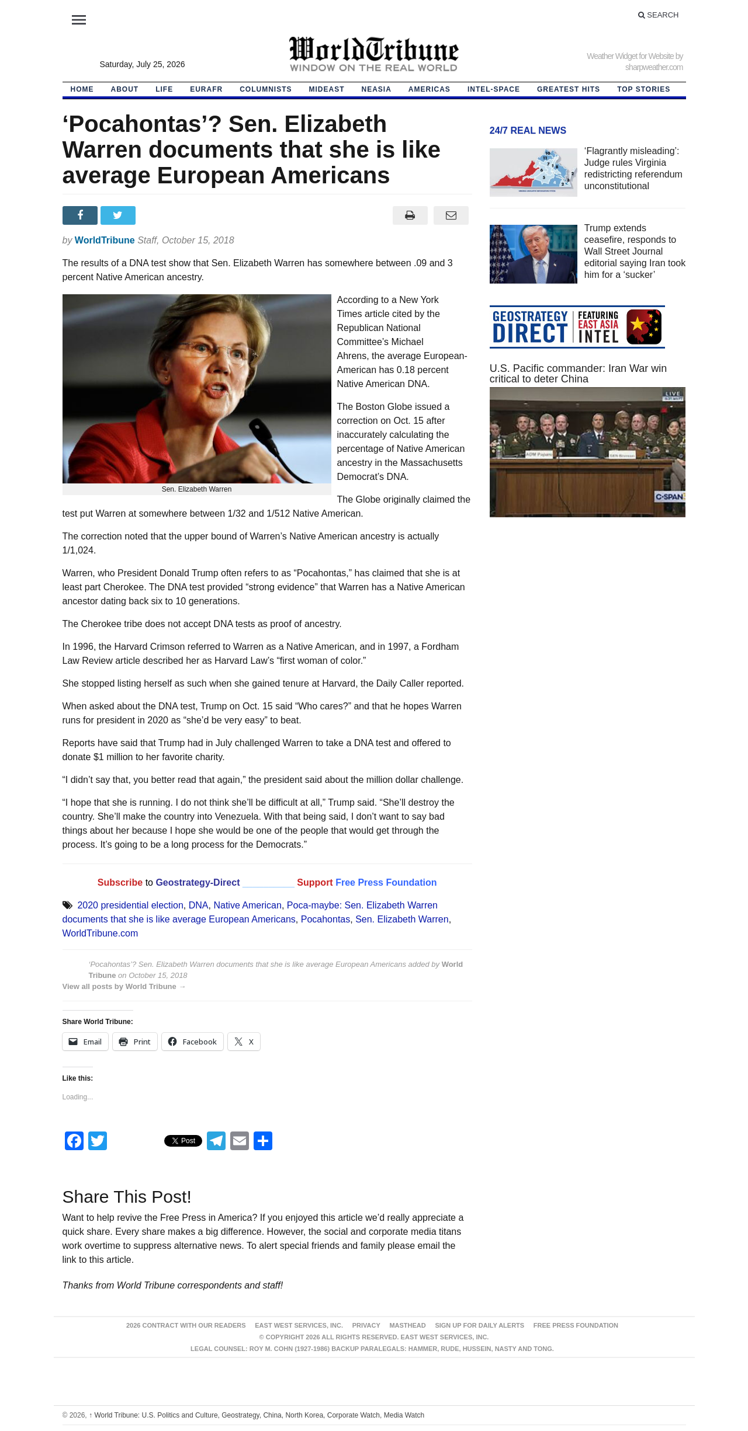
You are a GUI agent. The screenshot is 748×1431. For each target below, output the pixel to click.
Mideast (327, 89)
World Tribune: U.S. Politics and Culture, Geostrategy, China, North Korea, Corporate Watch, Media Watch (256, 1415)
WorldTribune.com (100, 933)
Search (658, 15)
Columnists (266, 89)
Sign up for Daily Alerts (479, 1325)
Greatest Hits (568, 89)
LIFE (164, 89)
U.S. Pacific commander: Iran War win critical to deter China (578, 374)
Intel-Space (494, 89)
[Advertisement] (588, 637)
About (125, 89)
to (149, 882)
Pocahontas (326, 919)
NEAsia (377, 89)
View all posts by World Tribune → (124, 986)
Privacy (366, 1325)
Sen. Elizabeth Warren (401, 919)
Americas (429, 89)
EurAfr (206, 89)
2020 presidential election (130, 905)
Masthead (407, 1325)
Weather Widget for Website (630, 56)
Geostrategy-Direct (196, 882)
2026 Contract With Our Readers (186, 1325)
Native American (247, 905)
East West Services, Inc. (299, 1325)
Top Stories (643, 89)
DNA (199, 905)
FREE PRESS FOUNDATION (576, 1325)
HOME (82, 89)
